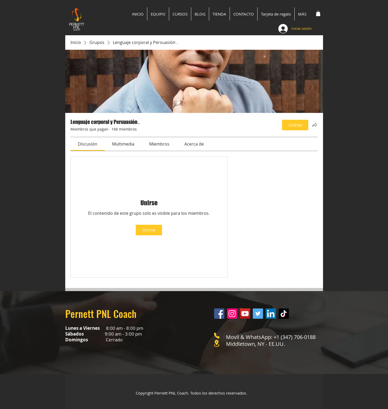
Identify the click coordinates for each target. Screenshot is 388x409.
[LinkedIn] (271, 313)
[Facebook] (219, 313)
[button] (318, 13)
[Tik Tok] (284, 313)
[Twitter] (258, 313)
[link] (87, 144)
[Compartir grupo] (314, 125)
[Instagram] (232, 313)
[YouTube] (245, 313)
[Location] (216, 343)
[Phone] (216, 335)
